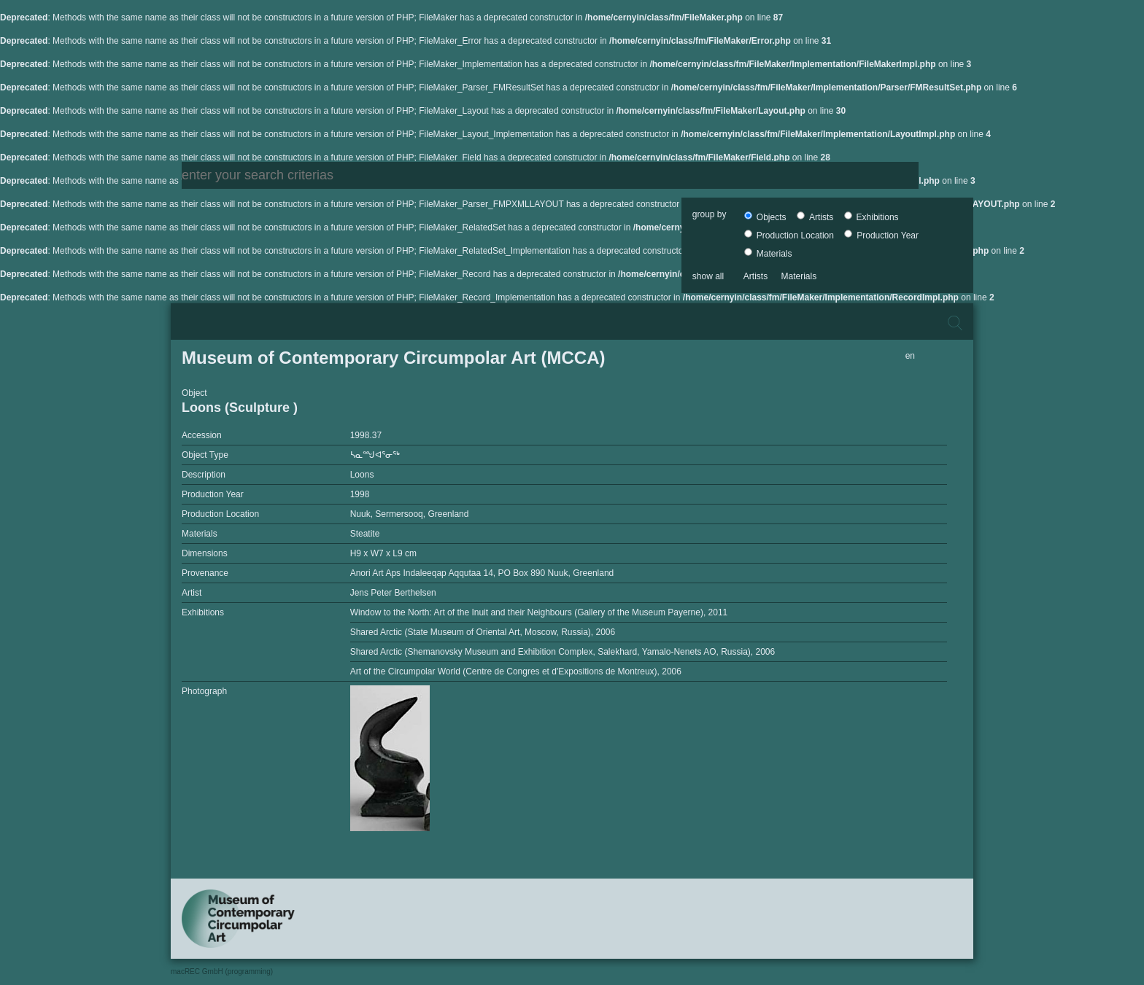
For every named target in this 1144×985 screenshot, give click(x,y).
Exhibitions (871, 217)
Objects (765, 217)
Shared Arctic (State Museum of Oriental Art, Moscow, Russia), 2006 (483, 632)
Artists (815, 217)
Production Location (789, 235)
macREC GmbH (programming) (222, 972)
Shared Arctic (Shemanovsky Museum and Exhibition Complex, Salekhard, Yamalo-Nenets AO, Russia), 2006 (563, 652)
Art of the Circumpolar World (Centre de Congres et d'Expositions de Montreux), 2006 (515, 671)
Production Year (882, 235)
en (910, 356)
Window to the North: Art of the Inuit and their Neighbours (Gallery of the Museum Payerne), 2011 (539, 612)
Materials (768, 254)
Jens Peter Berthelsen (393, 593)
